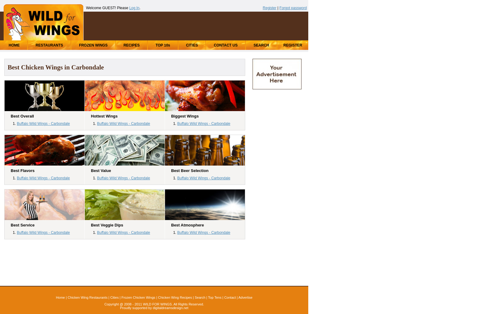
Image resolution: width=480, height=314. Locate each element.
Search (200, 297)
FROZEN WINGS (93, 45)
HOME (14, 45)
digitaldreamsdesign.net (170, 308)
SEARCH (261, 45)
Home (60, 297)
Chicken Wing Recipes (175, 297)
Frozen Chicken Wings (139, 297)
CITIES (192, 45)
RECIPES (131, 45)
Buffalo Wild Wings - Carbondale (43, 123)
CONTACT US (226, 45)
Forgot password (293, 8)
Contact (230, 297)
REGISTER (292, 45)
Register (269, 8)
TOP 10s (163, 45)
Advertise (245, 297)
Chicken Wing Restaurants (87, 297)
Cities (114, 297)
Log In (134, 8)
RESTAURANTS (49, 45)
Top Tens (215, 297)
